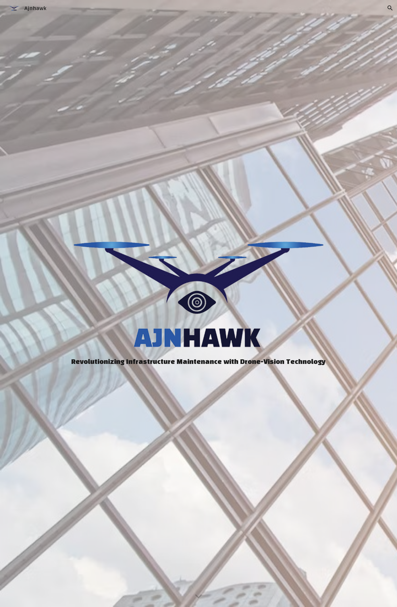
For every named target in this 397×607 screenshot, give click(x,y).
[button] (390, 8)
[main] (198, 362)
